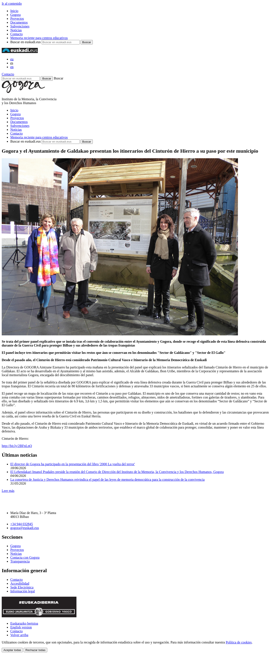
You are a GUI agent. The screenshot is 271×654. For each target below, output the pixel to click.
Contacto (16, 34)
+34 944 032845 (21, 524)
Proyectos (17, 18)
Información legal (22, 591)
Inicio (14, 11)
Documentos (19, 22)
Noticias (16, 30)
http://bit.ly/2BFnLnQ (17, 446)
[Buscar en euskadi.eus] (21, 78)
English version (21, 627)
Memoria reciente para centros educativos (39, 38)
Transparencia (20, 561)
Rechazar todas (35, 650)
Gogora (15, 15)
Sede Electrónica (21, 587)
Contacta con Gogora (25, 557)
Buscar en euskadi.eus (25, 42)
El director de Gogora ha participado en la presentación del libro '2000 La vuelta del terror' (72, 464)
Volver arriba (19, 635)
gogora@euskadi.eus (24, 528)
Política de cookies (239, 642)
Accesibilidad (19, 583)
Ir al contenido (12, 3)
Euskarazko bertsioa (24, 623)
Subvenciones (19, 26)
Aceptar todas (12, 650)
